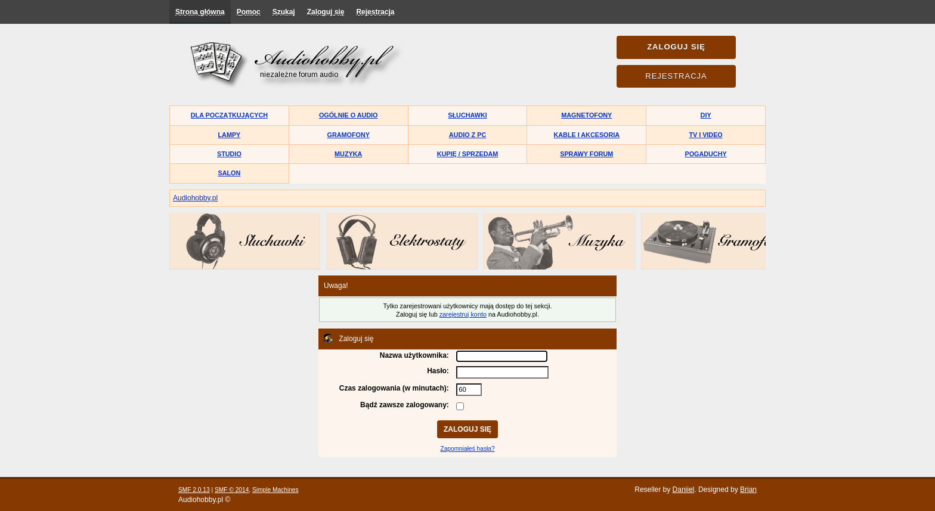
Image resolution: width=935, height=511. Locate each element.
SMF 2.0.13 (194, 490)
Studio (229, 153)
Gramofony (348, 134)
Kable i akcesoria (587, 134)
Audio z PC (467, 134)
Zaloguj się (326, 12)
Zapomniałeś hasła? (467, 448)
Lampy (229, 134)
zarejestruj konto (463, 314)
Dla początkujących (229, 115)
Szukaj (284, 12)
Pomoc (249, 12)
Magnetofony (586, 115)
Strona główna (200, 12)
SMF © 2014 (232, 490)
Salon (229, 172)
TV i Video (705, 134)
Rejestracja (375, 12)
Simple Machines (275, 490)
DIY (706, 115)
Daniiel (684, 489)
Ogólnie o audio (348, 115)
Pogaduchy (705, 153)
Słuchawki (467, 115)
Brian (748, 489)
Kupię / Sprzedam (468, 153)
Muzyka (348, 153)
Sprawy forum (586, 153)
